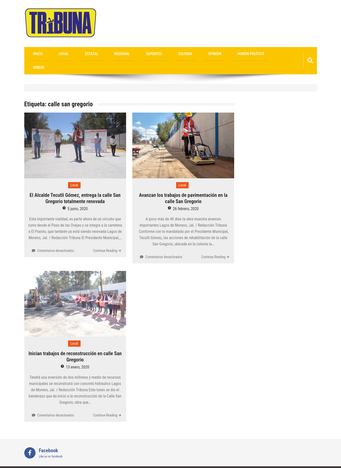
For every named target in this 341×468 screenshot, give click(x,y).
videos (213, 55)
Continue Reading (105, 239)
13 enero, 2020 (77, 355)
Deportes (116, 55)
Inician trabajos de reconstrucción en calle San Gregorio (75, 345)
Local (51, 55)
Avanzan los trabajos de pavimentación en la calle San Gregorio (183, 186)
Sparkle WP (306, 461)
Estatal (71, 55)
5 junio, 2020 (78, 196)
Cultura (138, 55)
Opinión (160, 55)
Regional (93, 55)
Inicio (33, 55)
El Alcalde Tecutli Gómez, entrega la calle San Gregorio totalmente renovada (75, 186)
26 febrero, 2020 (186, 196)
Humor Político (187, 55)
